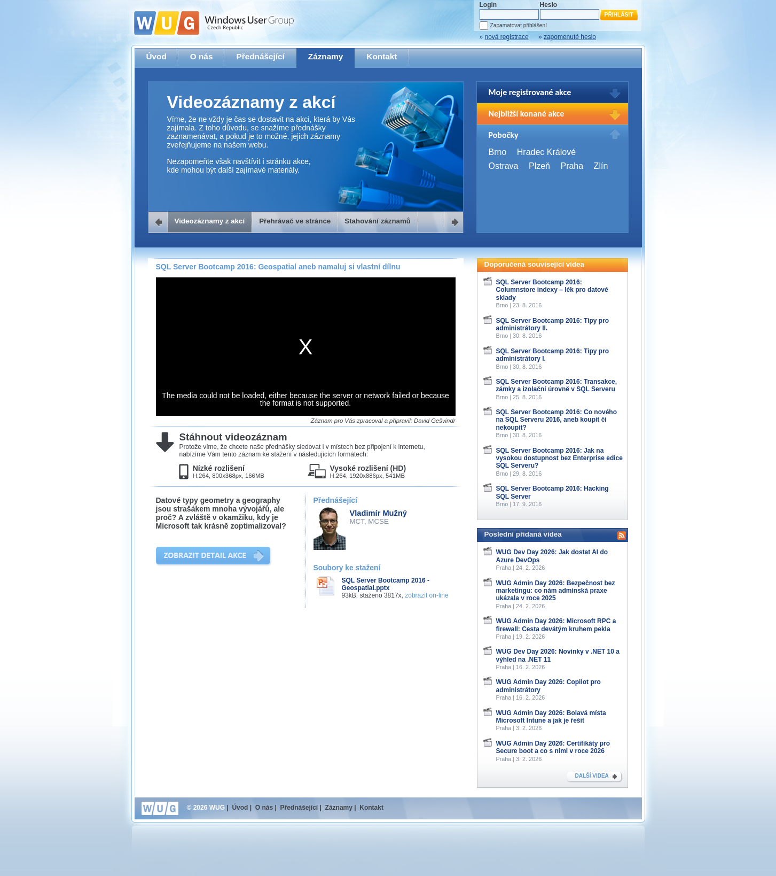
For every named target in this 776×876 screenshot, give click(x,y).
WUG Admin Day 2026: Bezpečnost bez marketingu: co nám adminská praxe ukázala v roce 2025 (555, 590)
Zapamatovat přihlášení (518, 25)
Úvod (156, 56)
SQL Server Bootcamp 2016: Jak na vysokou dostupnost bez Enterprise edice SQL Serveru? (559, 458)
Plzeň (539, 165)
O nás (201, 56)
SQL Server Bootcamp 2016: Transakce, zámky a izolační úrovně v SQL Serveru (556, 385)
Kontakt (381, 56)
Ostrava (504, 165)
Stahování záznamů (377, 221)
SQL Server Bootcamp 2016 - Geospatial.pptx (386, 584)
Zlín (601, 165)
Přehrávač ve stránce (295, 221)
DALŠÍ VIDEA (592, 776)
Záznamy (325, 56)
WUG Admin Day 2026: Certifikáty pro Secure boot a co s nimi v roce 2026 (553, 747)
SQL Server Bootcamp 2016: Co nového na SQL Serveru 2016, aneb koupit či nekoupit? (556, 419)
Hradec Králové (546, 152)
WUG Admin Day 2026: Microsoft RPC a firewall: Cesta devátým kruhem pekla (556, 624)
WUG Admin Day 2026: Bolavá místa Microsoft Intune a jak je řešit (551, 716)
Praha (571, 165)
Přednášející (260, 56)
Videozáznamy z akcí (210, 221)
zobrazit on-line (426, 595)
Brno (498, 152)
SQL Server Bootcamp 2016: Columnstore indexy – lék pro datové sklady (552, 289)
